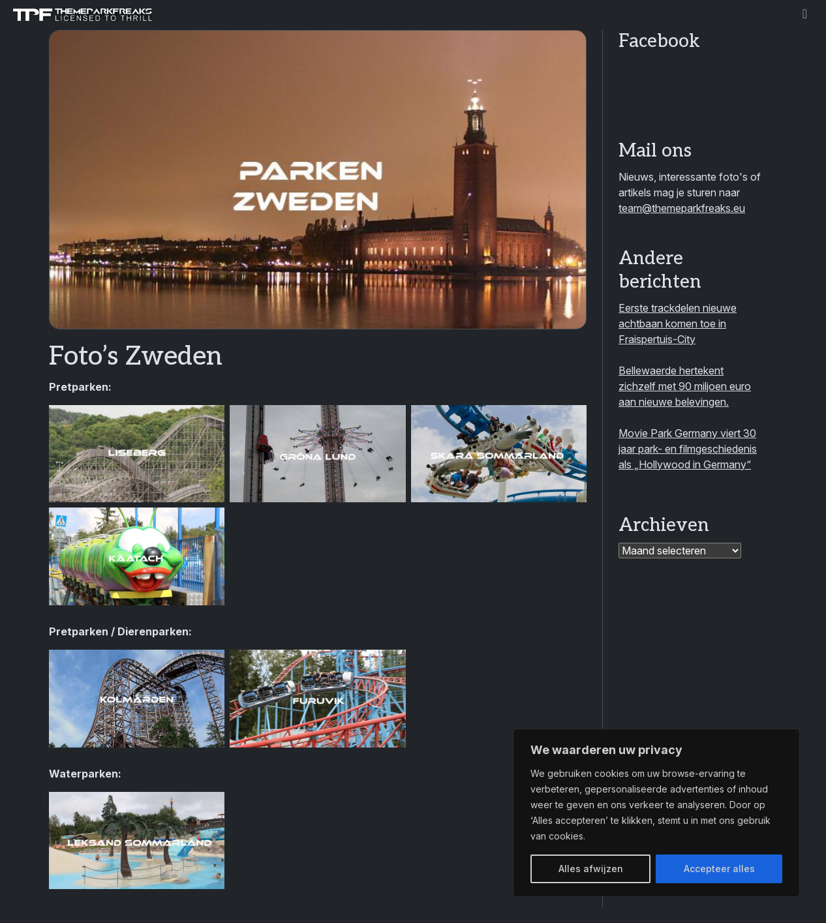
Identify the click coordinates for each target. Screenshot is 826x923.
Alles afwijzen (590, 868)
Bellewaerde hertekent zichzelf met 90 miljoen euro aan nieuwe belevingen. (685, 386)
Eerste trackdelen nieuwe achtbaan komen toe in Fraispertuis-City (678, 323)
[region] (656, 813)
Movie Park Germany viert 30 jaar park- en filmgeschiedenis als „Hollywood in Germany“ (688, 449)
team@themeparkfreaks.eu (682, 208)
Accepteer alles (719, 868)
